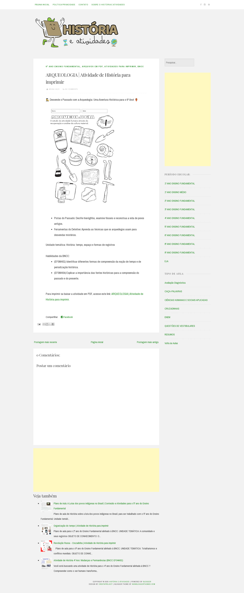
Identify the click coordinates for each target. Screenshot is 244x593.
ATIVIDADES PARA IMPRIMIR (120, 66)
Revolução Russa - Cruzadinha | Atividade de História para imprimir (85, 543)
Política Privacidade (64, 4)
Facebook (67, 317)
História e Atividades (119, 582)
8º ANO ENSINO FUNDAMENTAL (180, 244)
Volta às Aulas (171, 343)
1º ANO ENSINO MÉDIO (175, 192)
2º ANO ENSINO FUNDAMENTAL (180, 200)
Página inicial (42, 4)
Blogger (147, 582)
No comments (71, 89)
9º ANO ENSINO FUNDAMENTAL (180, 252)
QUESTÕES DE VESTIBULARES (180, 326)
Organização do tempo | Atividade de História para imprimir (81, 525)
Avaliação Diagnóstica (175, 282)
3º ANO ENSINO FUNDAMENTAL (180, 209)
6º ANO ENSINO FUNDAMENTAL (63, 66)
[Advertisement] (96, 470)
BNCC (141, 66)
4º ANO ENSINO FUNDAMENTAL (180, 218)
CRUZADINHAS (172, 308)
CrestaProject (106, 584)
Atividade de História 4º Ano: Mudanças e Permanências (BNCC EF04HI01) (88, 560)
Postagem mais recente (45, 342)
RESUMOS (170, 334)
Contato (83, 4)
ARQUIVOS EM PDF (92, 66)
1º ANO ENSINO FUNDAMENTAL (180, 183)
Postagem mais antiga (147, 342)
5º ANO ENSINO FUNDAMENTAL (180, 226)
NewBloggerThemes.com (143, 584)
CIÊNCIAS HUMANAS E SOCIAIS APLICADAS (186, 300)
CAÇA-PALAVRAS (173, 291)
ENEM (167, 317)
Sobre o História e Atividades (108, 4)
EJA (166, 261)
